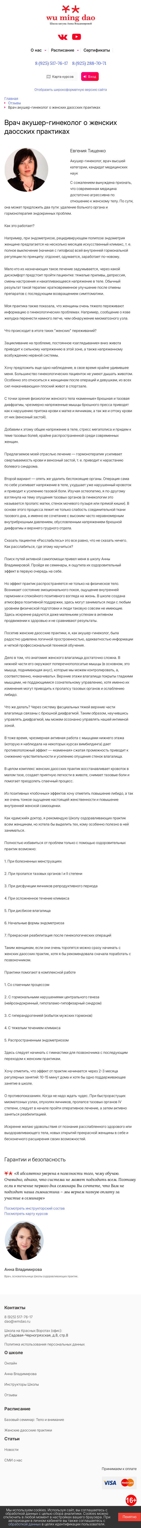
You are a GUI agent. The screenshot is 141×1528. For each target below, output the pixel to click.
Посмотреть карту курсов (26, 1213)
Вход (90, 76)
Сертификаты (97, 50)
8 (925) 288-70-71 (89, 63)
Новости (11, 1449)
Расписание (62, 50)
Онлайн (10, 1363)
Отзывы (14, 103)
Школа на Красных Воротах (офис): (33, 1330)
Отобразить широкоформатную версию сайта (70, 89)
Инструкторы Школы (21, 1384)
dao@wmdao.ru (17, 1321)
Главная (11, 98)
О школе (13, 1352)
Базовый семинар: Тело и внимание (34, 1419)
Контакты (14, 1307)
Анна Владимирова (20, 1374)
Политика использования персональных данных (44, 1344)
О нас (36, 50)
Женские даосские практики (28, 1430)
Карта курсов (60, 76)
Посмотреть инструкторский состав (34, 1208)
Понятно (129, 1517)
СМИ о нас (13, 1460)
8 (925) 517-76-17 (51, 63)
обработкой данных (24, 1524)
